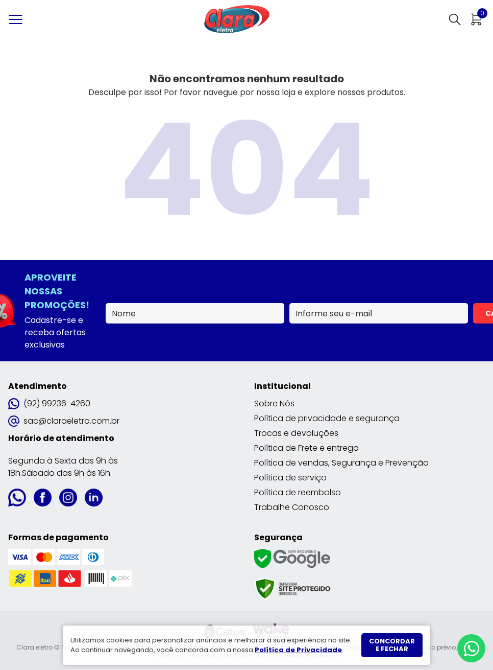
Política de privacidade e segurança (327, 418)
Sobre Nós (274, 403)
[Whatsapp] (471, 648)
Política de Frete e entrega (306, 448)
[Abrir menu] (17, 19)
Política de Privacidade (298, 650)
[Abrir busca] (454, 19)
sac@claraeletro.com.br (63, 421)
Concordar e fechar (392, 645)
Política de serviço (290, 477)
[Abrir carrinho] (477, 19)
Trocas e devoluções (296, 433)
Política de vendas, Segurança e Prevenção (341, 463)
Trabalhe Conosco (291, 507)
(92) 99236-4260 (49, 403)
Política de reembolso (297, 492)
